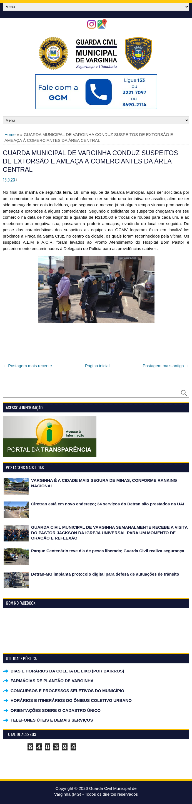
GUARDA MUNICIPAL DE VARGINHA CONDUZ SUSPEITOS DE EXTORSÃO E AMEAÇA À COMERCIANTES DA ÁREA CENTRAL (90, 161)
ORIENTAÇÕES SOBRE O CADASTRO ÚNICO (56, 710)
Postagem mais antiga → (166, 365)
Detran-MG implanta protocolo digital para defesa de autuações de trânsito (105, 574)
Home (10, 134)
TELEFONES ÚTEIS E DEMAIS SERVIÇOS (52, 720)
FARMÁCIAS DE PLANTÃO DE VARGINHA (52, 680)
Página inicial (97, 365)
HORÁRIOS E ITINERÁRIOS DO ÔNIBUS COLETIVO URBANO (71, 700)
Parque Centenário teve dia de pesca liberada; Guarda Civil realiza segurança (107, 550)
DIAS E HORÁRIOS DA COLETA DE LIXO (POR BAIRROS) (67, 671)
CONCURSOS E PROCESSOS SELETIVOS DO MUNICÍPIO (67, 690)
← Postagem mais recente (27, 365)
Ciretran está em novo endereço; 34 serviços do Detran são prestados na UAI (107, 503)
